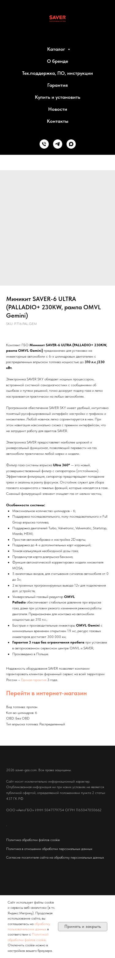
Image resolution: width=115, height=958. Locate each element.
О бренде (57, 61)
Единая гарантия (33, 680)
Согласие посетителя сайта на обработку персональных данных (55, 857)
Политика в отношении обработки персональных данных (49, 849)
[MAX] (71, 144)
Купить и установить (57, 97)
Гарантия (57, 85)
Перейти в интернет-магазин (46, 693)
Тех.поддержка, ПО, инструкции (57, 73)
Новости (57, 109)
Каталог (56, 49)
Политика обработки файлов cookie (33, 840)
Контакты (57, 121)
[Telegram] (57, 144)
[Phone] (44, 144)
